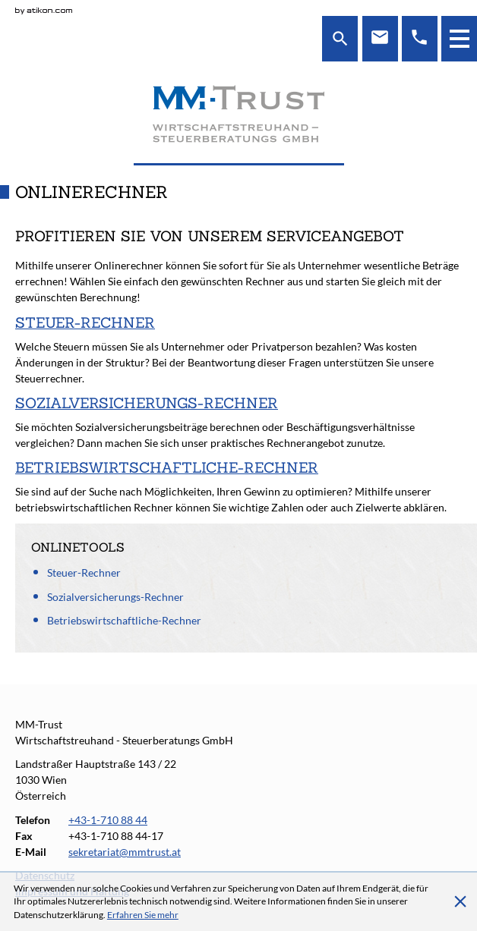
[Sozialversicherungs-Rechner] (238, 422)
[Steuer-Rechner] (238, 349)
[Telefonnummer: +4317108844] (107, 820)
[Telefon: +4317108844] (420, 38)
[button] (459, 38)
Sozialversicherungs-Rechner (115, 596)
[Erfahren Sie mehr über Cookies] (142, 914)
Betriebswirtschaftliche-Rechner (124, 620)
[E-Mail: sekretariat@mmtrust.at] (380, 38)
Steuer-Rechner (84, 572)
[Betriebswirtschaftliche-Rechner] (238, 486)
